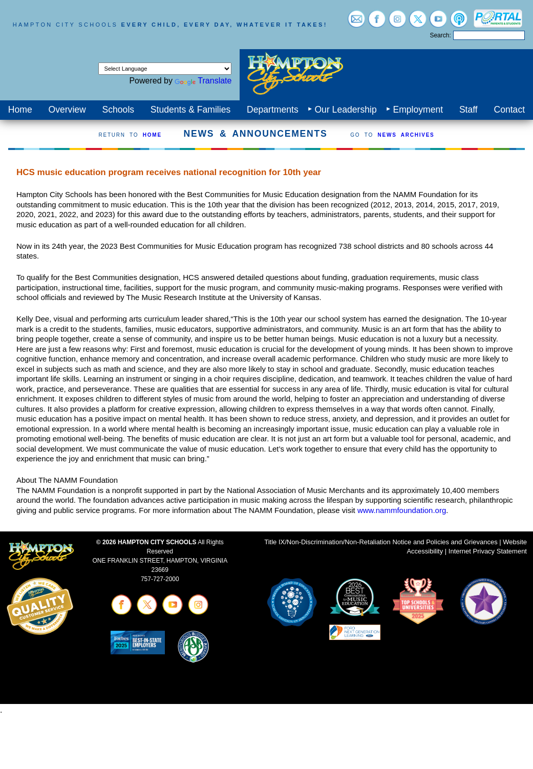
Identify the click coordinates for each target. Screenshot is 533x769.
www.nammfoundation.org (401, 510)
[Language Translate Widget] (164, 68)
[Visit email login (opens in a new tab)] (356, 22)
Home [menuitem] (20, 109)
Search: (440, 35)
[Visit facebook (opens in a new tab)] (377, 22)
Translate (203, 80)
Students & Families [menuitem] (190, 109)
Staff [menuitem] (468, 109)
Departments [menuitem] (273, 109)
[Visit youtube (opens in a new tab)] (438, 22)
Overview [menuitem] (67, 109)
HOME (152, 135)
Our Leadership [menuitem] (345, 109)
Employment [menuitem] (418, 109)
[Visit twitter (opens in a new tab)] (418, 22)
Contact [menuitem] (509, 109)
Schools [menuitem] (118, 109)
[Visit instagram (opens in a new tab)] (397, 22)
